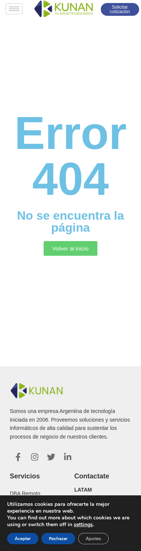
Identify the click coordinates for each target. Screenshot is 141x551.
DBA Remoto (25, 493)
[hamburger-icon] (14, 8)
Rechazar (58, 539)
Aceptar (23, 539)
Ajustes (93, 539)
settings (83, 524)
